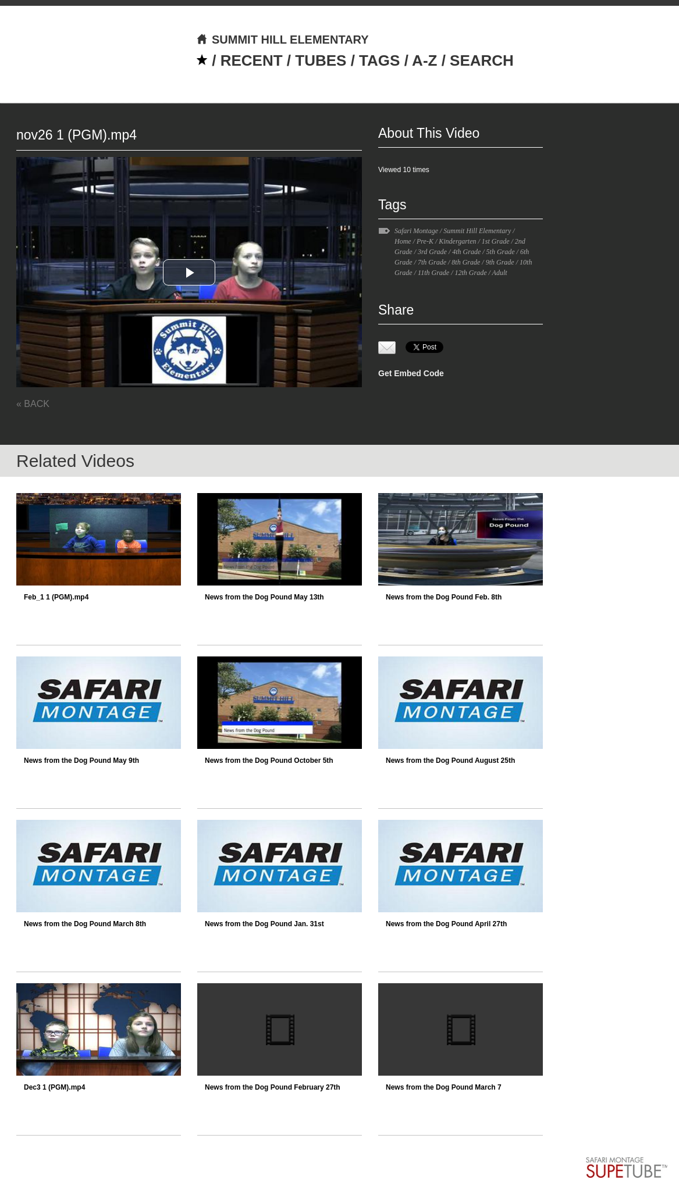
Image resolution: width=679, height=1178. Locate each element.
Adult (499, 273)
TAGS (379, 60)
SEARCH (482, 60)
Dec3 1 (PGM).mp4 (54, 1087)
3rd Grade (432, 252)
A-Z (424, 60)
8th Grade (466, 262)
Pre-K (425, 241)
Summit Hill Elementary (477, 231)
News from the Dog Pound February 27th (272, 1087)
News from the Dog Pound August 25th (450, 760)
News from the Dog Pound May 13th (264, 597)
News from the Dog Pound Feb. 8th (444, 597)
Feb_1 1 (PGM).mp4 (56, 597)
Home (402, 241)
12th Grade (470, 273)
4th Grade (466, 252)
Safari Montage (416, 231)
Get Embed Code (411, 373)
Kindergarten (457, 241)
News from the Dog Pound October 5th (269, 760)
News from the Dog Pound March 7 (444, 1087)
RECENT (252, 60)
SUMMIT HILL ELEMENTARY (282, 39)
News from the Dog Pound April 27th (446, 924)
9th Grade (500, 262)
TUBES (320, 60)
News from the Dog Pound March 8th (85, 924)
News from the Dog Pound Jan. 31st (264, 924)
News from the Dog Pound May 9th (81, 760)
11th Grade (433, 273)
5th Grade (500, 252)
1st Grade (496, 241)
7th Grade (432, 262)
